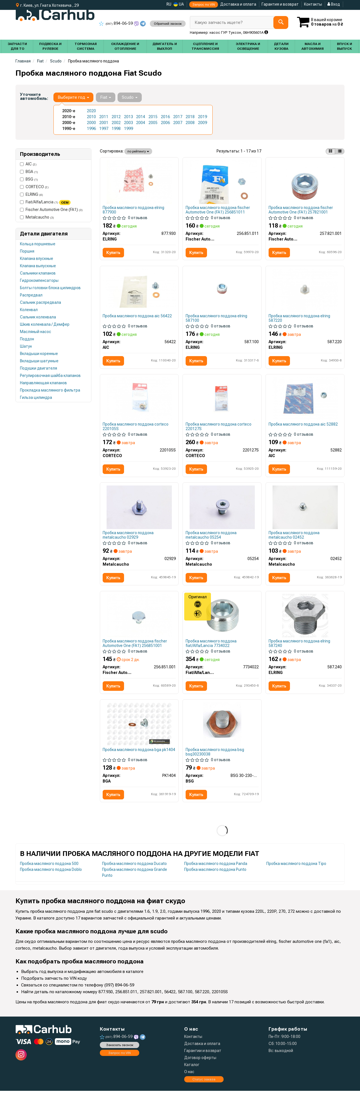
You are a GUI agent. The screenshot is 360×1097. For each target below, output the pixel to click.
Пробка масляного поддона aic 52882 (303, 426)
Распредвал (31, 295)
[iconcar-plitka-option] (330, 151)
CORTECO (34, 187)
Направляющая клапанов (43, 383)
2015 (153, 116)
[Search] (278, 22)
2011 (103, 116)
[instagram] (21, 1060)
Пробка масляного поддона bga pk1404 (132, 757)
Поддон (27, 339)
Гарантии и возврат (202, 1057)
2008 (190, 122)
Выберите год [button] (73, 97)
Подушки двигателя (38, 368)
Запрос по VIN (203, 4)
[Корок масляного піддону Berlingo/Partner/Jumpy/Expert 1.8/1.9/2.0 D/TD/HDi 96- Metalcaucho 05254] (222, 510)
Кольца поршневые (37, 244)
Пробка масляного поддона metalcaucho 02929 (128, 538)
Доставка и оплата (238, 4)
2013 (128, 116)
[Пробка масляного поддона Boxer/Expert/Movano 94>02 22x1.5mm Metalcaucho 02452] (305, 510)
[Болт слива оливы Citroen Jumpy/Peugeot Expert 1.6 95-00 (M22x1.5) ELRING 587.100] (222, 291)
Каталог (191, 1071)
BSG (29, 179)
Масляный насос (35, 331)
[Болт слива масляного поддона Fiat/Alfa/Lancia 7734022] (222, 619)
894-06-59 (116, 23)
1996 (91, 128)
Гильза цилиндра (36, 397)
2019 (202, 116)
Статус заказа (203, 1085)
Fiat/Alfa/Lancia (45, 202)
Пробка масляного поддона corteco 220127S (219, 428)
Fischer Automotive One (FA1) (51, 209)
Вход (333, 4)
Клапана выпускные (38, 266)
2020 (91, 111)
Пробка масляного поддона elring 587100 (217, 319)
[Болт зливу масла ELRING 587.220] (305, 291)
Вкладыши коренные (39, 353)
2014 (140, 116)
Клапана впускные (36, 258)
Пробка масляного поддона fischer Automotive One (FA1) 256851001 (135, 647)
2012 (116, 116)
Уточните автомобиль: (34, 96)
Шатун (26, 346)
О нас (189, 1078)
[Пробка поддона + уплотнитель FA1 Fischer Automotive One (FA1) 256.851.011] (222, 182)
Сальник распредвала (40, 302)
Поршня (27, 251)
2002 (116, 122)
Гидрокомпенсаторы (39, 280)
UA (179, 4)
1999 (128, 128)
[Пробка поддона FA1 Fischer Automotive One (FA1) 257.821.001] (305, 181)
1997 (103, 128)
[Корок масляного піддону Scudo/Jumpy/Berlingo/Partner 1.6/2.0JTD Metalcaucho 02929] (139, 510)
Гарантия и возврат (280, 4)
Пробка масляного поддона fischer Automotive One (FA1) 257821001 (301, 210)
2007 (177, 122)
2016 (165, 116)
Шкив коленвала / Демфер (44, 324)
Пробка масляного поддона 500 (49, 869)
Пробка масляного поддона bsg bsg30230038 (215, 757)
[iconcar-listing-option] (340, 151)
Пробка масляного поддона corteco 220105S (136, 428)
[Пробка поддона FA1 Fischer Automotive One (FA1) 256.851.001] (139, 619)
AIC (28, 164)
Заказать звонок (119, 1051)
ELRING (31, 194)
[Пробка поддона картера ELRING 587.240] (305, 619)
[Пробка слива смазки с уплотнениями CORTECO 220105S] (139, 401)
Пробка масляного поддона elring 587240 (299, 647)
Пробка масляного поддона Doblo (51, 875)
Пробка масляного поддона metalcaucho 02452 (294, 538)
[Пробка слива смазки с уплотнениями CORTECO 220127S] (222, 401)
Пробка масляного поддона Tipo (296, 869)
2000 (91, 122)
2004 (140, 122)
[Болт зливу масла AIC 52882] (305, 401)
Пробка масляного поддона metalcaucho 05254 (211, 538)
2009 (202, 122)
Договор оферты (200, 1064)
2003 (128, 122)
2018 (190, 116)
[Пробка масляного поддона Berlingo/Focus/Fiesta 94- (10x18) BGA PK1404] (139, 729)
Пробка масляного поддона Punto (215, 875)
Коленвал (29, 309)
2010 (91, 116)
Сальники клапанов (38, 273)
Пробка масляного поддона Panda (215, 869)
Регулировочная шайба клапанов (50, 375)
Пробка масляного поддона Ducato (134, 869)
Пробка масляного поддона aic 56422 (137, 317)
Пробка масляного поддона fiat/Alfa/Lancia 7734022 (211, 647)
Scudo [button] (129, 97)
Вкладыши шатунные (39, 361)
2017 (177, 116)
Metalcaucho (37, 217)
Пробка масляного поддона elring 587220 (299, 319)
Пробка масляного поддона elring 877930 (134, 210)
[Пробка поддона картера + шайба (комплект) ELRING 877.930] (139, 182)
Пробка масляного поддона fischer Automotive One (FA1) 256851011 (218, 210)
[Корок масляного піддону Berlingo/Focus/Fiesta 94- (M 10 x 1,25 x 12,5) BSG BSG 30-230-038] (222, 729)
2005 (153, 122)
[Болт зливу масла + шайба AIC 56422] (139, 289)
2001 (103, 122)
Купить (114, 253)
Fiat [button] (105, 97)
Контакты (313, 4)
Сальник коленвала (38, 317)
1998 (116, 128)
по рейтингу (138, 151)
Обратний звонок (168, 24)
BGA (29, 171)
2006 (165, 122)
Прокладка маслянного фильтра (50, 390)
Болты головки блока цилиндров (50, 288)
